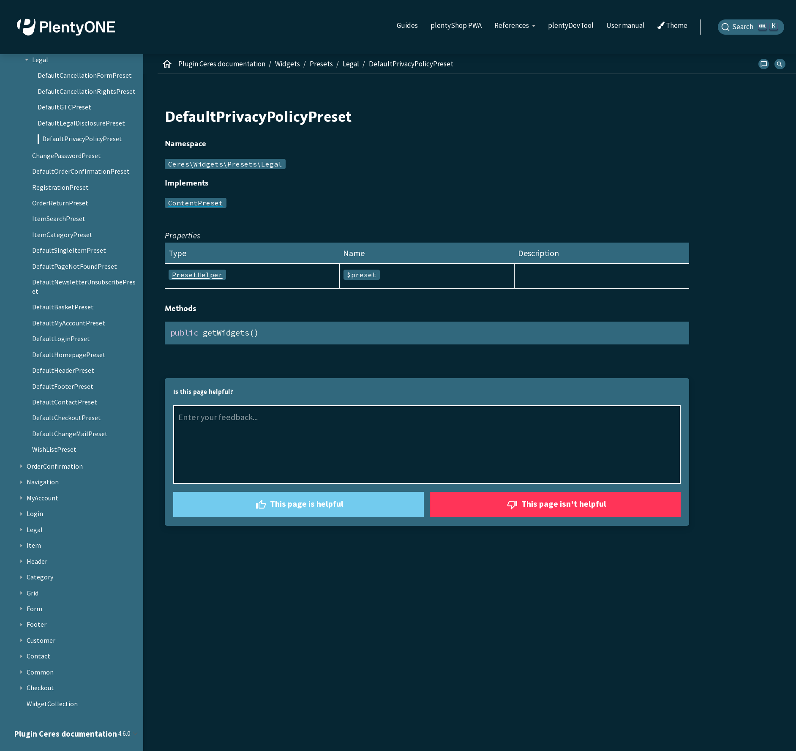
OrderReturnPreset (60, 203)
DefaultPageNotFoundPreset (74, 266)
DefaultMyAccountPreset (68, 323)
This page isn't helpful (555, 504)
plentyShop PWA (456, 25)
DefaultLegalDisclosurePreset (81, 123)
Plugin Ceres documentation (221, 63)
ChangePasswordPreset (66, 155)
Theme (672, 26)
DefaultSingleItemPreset (69, 250)
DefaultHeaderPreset (63, 370)
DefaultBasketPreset (63, 307)
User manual (625, 25)
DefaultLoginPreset (61, 338)
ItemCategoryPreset (62, 234)
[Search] (751, 27)
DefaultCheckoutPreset (66, 417)
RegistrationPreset (60, 187)
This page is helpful (298, 504)
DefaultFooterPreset (62, 386)
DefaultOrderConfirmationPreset (81, 171)
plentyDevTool (571, 25)
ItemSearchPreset (58, 218)
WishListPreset (54, 449)
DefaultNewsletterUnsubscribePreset (84, 286)
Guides (407, 25)
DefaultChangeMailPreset (70, 433)
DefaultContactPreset (64, 402)
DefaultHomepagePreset (69, 354)
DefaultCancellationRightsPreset (87, 91)
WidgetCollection (52, 703)
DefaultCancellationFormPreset (85, 75)
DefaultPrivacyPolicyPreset (82, 138)
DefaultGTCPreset (64, 107)
